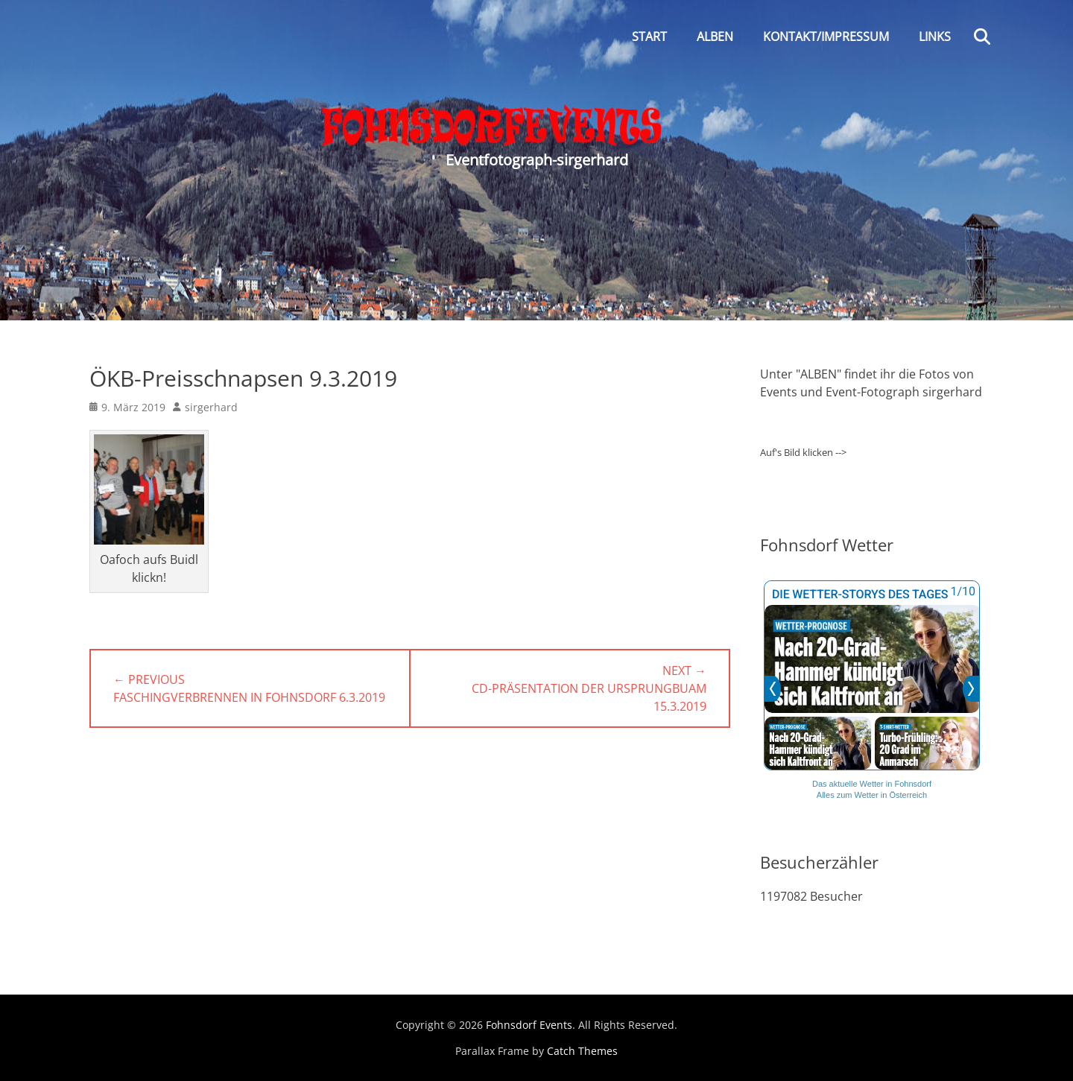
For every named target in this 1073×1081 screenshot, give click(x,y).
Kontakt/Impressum (826, 36)
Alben (715, 36)
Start (649, 36)
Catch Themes (582, 1051)
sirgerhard (211, 407)
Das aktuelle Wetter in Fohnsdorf (871, 783)
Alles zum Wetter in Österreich (872, 794)
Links (935, 36)
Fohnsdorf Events (529, 1025)
